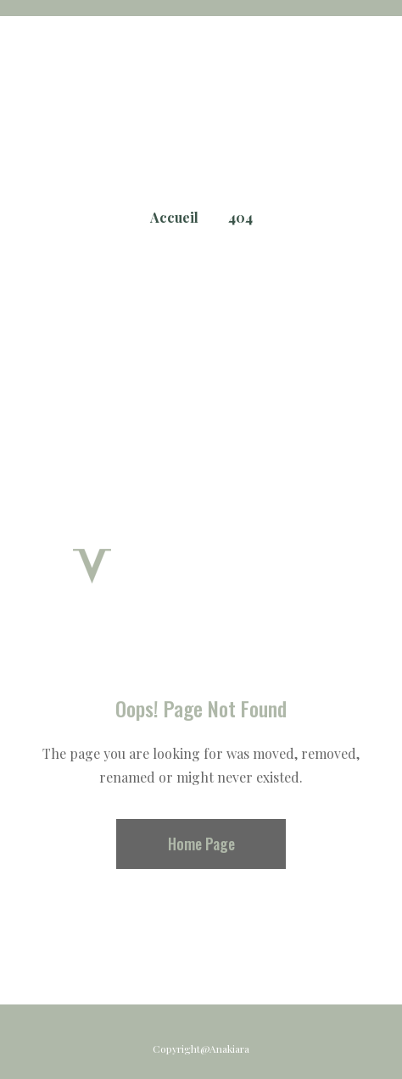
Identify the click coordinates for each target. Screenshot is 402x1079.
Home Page (201, 844)
